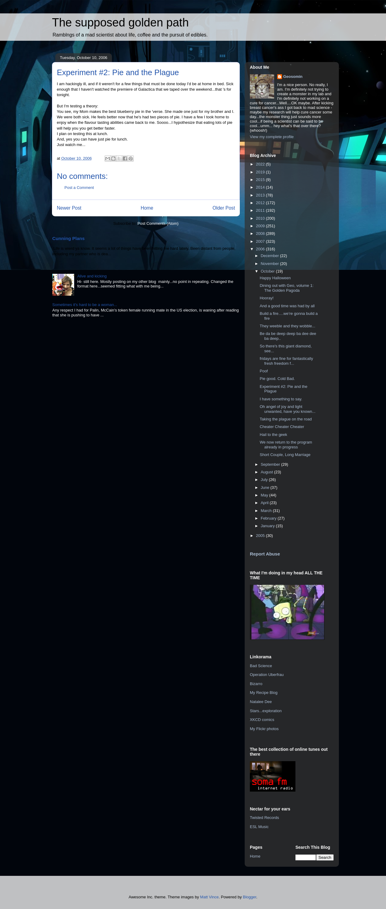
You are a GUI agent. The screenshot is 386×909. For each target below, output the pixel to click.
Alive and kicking (92, 276)
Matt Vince (209, 897)
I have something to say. (281, 399)
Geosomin (293, 76)
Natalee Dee (261, 701)
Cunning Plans (68, 238)
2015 (261, 179)
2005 (261, 535)
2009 (261, 226)
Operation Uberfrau (267, 674)
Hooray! (267, 298)
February (269, 518)
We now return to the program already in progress (286, 444)
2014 (261, 187)
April (265, 502)
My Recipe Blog (263, 692)
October (268, 271)
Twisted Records (264, 817)
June (266, 487)
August (267, 472)
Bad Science (261, 665)
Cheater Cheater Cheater (282, 426)
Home (147, 208)
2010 (261, 218)
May (265, 495)
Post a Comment (79, 187)
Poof (264, 371)
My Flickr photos (264, 728)
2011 (261, 210)
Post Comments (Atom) (157, 223)
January (268, 526)
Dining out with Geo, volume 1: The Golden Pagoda (286, 288)
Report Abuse (265, 553)
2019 (261, 172)
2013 (261, 195)
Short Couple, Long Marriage (285, 454)
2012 (261, 202)
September (271, 464)
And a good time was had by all (287, 306)
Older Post (223, 208)
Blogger (249, 897)
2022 (261, 164)
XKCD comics (262, 719)
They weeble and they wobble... (287, 326)
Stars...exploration (266, 711)
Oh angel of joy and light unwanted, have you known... (287, 409)
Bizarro (256, 683)
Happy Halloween (275, 278)
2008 (261, 233)
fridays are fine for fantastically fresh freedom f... (286, 361)
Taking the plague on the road (286, 419)
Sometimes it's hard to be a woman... (84, 304)
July (265, 479)
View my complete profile (272, 136)
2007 (261, 241)
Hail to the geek (273, 434)
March (267, 510)
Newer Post (69, 208)
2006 (261, 249)
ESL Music (259, 826)
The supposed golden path (120, 22)
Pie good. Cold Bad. (277, 378)
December (270, 255)
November (270, 263)
